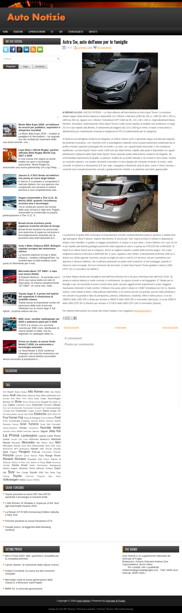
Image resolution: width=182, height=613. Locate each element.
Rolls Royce (43, 459)
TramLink (29, 476)
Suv (61, 31)
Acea (17, 392)
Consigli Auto (9, 411)
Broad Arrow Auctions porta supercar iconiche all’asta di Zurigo (39, 224)
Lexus (6, 439)
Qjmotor (18, 456)
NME (42, 449)
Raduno (34, 456)
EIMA (30, 414)
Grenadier (56, 424)
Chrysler (47, 405)
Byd (55, 402)
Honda (23, 427)
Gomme (7, 424)
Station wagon (10, 468)
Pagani (13, 452)
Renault (8, 459)
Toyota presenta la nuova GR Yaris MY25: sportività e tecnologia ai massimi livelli (28, 495)
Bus (51, 402)
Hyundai (45, 427)
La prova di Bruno (37, 31)
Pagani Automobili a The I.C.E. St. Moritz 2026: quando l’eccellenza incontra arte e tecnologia (38, 200)
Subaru (49, 468)
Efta (26, 414)
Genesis (49, 421)
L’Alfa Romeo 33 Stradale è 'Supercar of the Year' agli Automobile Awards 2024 (32, 504)
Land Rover (54, 435)
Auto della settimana (46, 395)
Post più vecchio (170, 327)
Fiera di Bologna (32, 418)
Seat (48, 462)
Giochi (57, 421)
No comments (104, 47)
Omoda (57, 448)
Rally (41, 455)
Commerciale (16, 408)
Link (20, 439)
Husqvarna (33, 428)
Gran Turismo (29, 424)
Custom (38, 411)
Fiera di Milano (47, 418)
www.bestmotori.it (142, 311)
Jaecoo (35, 431)
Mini (58, 442)
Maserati (56, 439)
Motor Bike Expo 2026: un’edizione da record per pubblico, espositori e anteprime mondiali (39, 127)
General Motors (38, 421)
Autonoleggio (54, 398)
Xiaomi (29, 480)
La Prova (11, 435)
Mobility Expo (20, 446)
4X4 (4, 392)
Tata (47, 473)
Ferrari (13, 417)
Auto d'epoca (28, 395)
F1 (59, 414)
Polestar (57, 452)
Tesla (52, 472)
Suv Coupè (22, 472)
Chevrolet (37, 404)
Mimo (51, 443)
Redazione (18, 31)
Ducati (20, 414)
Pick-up (36, 451)
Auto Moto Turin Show (22, 399)
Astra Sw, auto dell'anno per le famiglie (95, 41)
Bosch (25, 402)
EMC (49, 414)
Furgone (25, 421)
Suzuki (33, 472)
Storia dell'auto (75, 31)
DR (59, 410)
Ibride (57, 427)
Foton (5, 421)
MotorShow (8, 449)
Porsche (8, 455)
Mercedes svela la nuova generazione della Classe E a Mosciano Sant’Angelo (29, 581)
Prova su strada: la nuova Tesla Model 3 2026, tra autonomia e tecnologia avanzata (36, 344)
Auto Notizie (83, 600)
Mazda (6, 442)
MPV (16, 449)
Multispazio (24, 449)
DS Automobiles (10, 414)
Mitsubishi (8, 445)
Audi (13, 395)
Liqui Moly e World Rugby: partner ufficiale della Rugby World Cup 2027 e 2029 (38, 153)
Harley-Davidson (10, 428)
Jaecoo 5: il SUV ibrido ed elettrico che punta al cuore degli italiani (38, 177)
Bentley (6, 402)
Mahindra (34, 439)
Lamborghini (29, 435)
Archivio (40, 66)
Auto (19, 395)
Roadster (32, 459)
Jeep (52, 431)
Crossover (21, 410)
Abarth (10, 392)
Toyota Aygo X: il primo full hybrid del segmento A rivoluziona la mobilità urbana (38, 296)
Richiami (20, 459)
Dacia (46, 410)
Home (5, 31)
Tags (25, 66)
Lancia (42, 435)
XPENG (36, 480)
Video (58, 476)
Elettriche (40, 414)
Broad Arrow (34, 402)
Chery (28, 405)
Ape (52, 392)
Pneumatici (47, 452)
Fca (5, 417)
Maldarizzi (45, 439)
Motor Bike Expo (53, 446)
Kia (58, 431)
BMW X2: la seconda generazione (23, 588)
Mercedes (28, 442)
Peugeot (24, 451)
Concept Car (39, 408)
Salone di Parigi (38, 462)
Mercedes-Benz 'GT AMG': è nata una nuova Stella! (37, 272)
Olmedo (48, 449)
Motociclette (38, 445)
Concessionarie (53, 408)
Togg (58, 473)
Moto (29, 446)
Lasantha (90, 609)
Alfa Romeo (35, 391)
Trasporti (41, 476)
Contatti (93, 31)
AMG (47, 392)
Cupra (31, 410)
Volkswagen (11, 479)
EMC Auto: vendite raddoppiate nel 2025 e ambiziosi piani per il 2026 (38, 320)
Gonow (15, 424)
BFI (12, 402)
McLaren (16, 442)
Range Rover (53, 455)
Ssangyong (55, 465)
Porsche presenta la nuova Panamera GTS (28, 520)
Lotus (25, 439)
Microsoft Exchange (124, 609)
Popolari (11, 66)
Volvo (23, 479)
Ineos (13, 431)
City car (6, 408)
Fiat (20, 417)
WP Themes (69, 609)
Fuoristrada (14, 421)
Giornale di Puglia (115, 600)
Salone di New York (21, 462)
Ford (58, 417)
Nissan (34, 448)
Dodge (53, 410)
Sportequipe (42, 465)
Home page (120, 327)
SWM (40, 473)
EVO (55, 414)
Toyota (17, 476)
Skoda (15, 465)
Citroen (57, 404)
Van (50, 476)
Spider (32, 465)
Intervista (27, 431)
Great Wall (45, 424)
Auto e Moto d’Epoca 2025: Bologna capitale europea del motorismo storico (39, 248)
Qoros (26, 456)
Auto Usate (40, 398)
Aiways (24, 392)
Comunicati (28, 408)
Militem (45, 443)
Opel (5, 451)
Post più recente (71, 327)
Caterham (20, 405)
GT (52, 31)
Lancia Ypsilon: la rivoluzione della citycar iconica (32, 564)
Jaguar (44, 431)
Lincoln (14, 439)
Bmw (18, 401)
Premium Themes (105, 609)
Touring (6, 476)
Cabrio (11, 404)
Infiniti (20, 431)
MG (38, 442)
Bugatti (44, 402)
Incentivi (6, 431)
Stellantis (23, 468)
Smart (24, 465)
